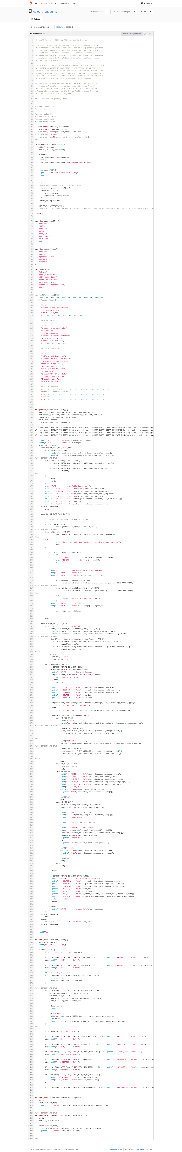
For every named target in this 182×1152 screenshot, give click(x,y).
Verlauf (125, 34)
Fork (143, 12)
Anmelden (146, 3)
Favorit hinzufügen (121, 12)
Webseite (140, 1149)
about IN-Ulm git (115, 1149)
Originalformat (135, 34)
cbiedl (37, 11)
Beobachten (96, 12)
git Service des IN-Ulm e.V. (46, 3)
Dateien (36, 19)
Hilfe (75, 3)
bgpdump (50, 11)
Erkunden (65, 3)
